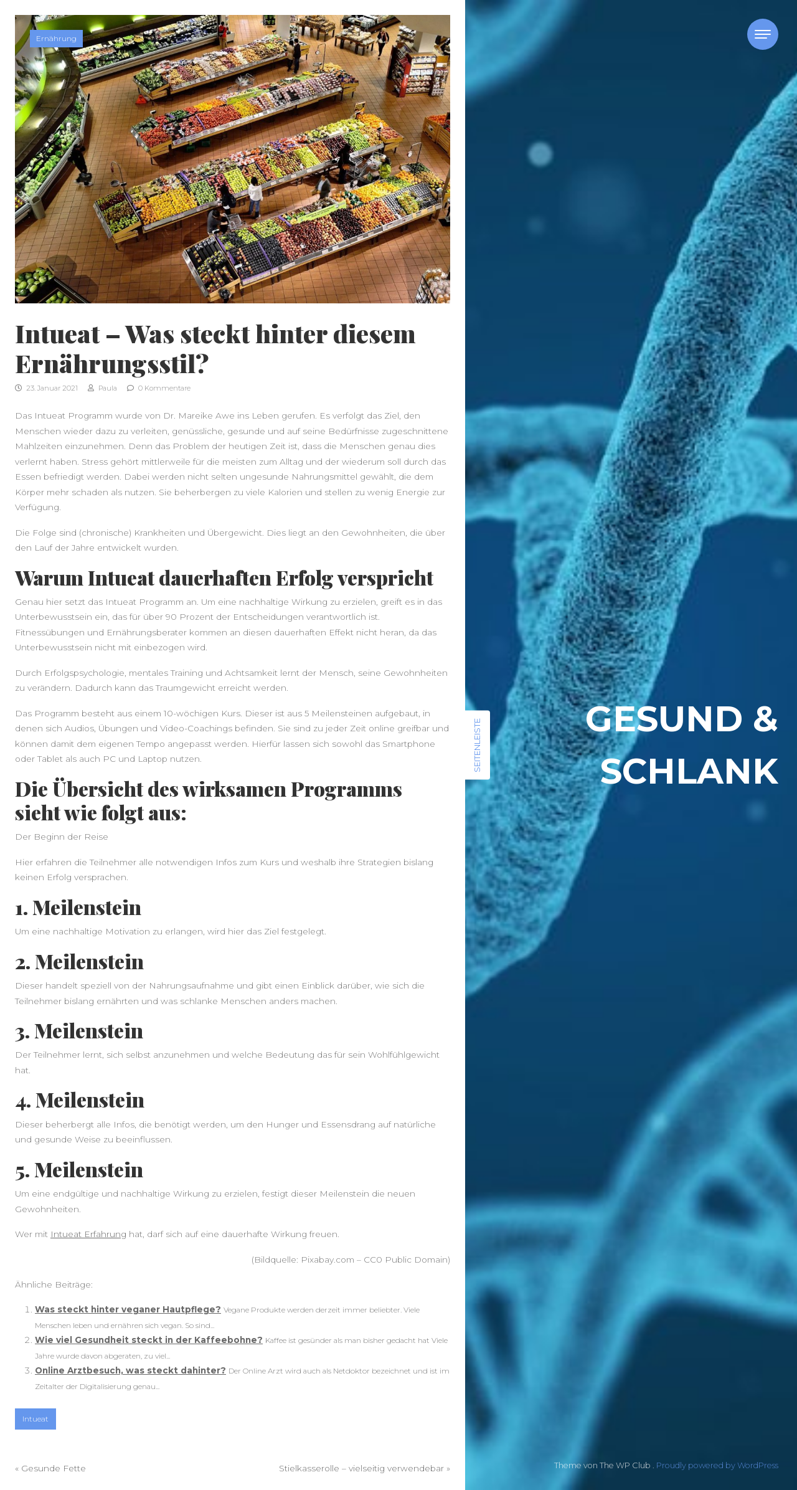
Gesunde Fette (53, 1468)
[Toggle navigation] (762, 34)
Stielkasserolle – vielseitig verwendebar (361, 1468)
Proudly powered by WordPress (717, 1465)
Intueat (35, 1418)
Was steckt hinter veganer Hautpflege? (128, 1309)
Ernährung (56, 38)
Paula (102, 388)
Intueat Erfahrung (88, 1234)
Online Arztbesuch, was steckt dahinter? (130, 1370)
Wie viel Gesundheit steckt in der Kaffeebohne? (149, 1340)
